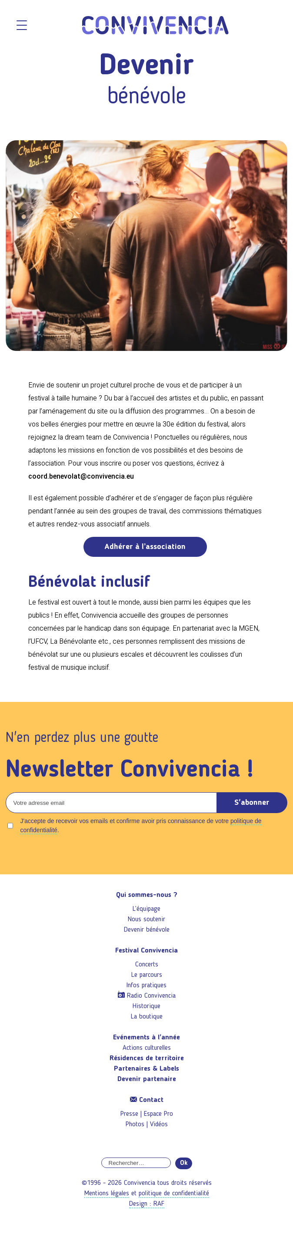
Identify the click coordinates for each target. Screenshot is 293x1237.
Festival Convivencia (146, 950)
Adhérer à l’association (145, 547)
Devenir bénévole (147, 929)
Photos (135, 1124)
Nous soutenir (146, 919)
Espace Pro (158, 1114)
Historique (146, 1006)
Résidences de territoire (147, 1058)
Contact (146, 1100)
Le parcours (146, 975)
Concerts (146, 964)
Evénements (146, 1037)
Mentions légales (106, 1193)
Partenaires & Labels (146, 1068)
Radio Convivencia (151, 995)
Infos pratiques (146, 985)
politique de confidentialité (174, 1193)
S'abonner (252, 803)
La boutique (147, 1016)
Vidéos (159, 1124)
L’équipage (146, 909)
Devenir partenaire (146, 1079)
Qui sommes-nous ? (146, 895)
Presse (129, 1114)
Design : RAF (146, 1204)
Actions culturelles (147, 1048)
